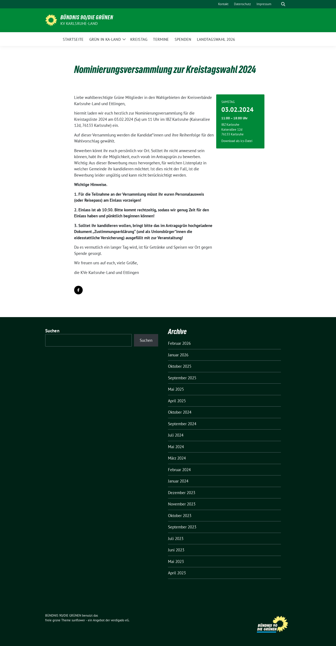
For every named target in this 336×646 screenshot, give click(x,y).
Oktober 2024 (179, 412)
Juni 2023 (176, 549)
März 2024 (177, 458)
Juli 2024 (175, 435)
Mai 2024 (176, 446)
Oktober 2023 (179, 515)
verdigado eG (120, 620)
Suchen (52, 331)
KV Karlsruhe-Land (79, 23)
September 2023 (182, 527)
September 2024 (182, 423)
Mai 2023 (176, 561)
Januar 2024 (178, 481)
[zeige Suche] (283, 4)
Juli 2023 (175, 538)
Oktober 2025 (179, 366)
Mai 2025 (176, 389)
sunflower (78, 620)
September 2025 (182, 377)
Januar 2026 (178, 354)
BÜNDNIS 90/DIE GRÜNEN (86, 17)
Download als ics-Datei (236, 141)
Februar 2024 (179, 469)
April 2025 (177, 400)
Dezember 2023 (181, 492)
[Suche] (277, 4)
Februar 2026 (179, 343)
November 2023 (181, 504)
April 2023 (177, 572)
